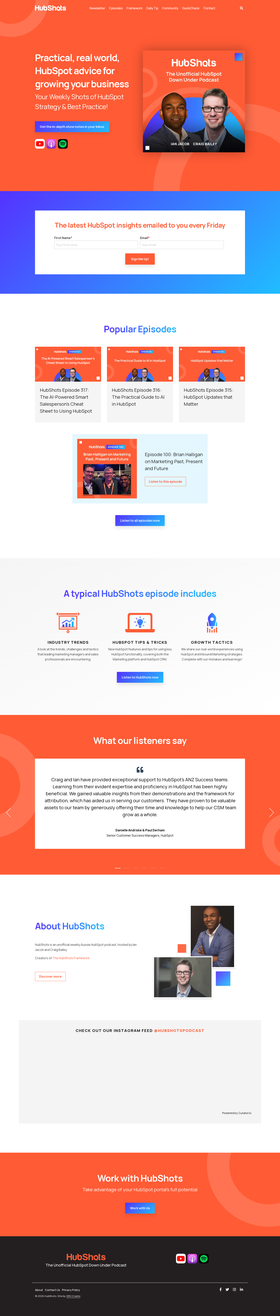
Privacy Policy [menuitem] (71, 1290)
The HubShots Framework (71, 958)
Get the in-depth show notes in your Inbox (72, 127)
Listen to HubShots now (140, 677)
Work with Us (140, 1208)
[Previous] (10, 812)
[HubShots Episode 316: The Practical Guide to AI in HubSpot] (140, 364)
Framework (135, 8)
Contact (209, 8)
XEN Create (73, 1296)
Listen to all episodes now (140, 520)
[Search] (241, 8)
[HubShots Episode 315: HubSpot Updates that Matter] (212, 364)
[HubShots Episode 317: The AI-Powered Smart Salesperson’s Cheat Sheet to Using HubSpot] (68, 364)
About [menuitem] (39, 1290)
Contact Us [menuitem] (52, 1290)
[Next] (270, 812)
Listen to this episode (165, 481)
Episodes (116, 8)
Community (170, 8)
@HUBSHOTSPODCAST (179, 1030)
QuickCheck (191, 8)
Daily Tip (152, 8)
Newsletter (97, 8)
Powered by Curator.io (236, 1113)
